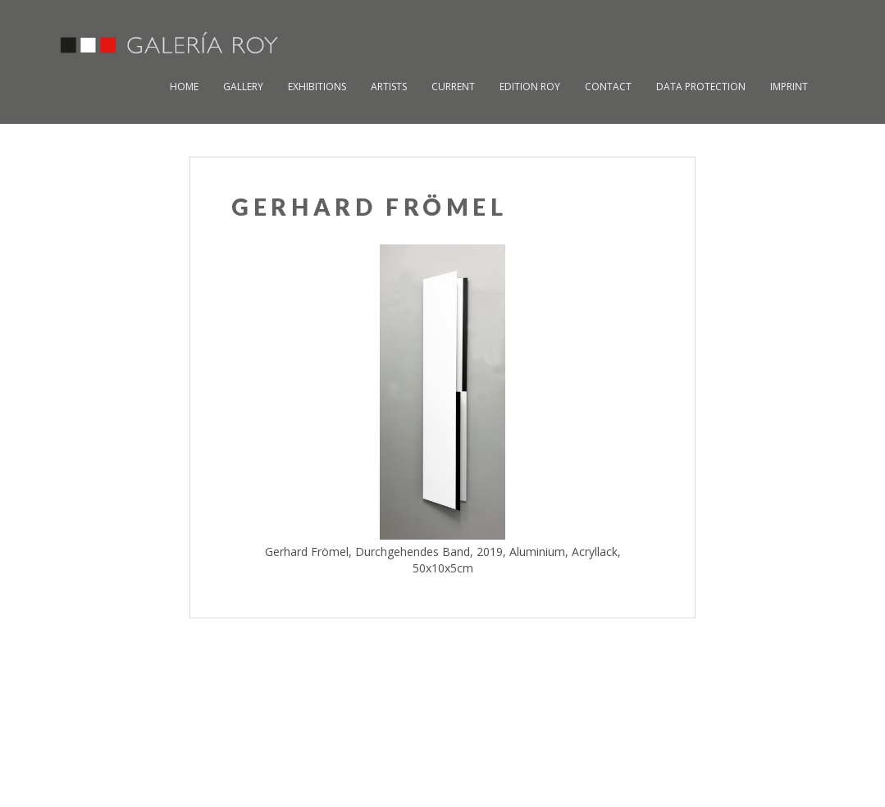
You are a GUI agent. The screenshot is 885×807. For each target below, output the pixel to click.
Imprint (789, 86)
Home (184, 86)
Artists (389, 86)
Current (453, 86)
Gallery (243, 86)
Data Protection (701, 86)
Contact (608, 86)
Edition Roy (530, 86)
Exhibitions (317, 86)
